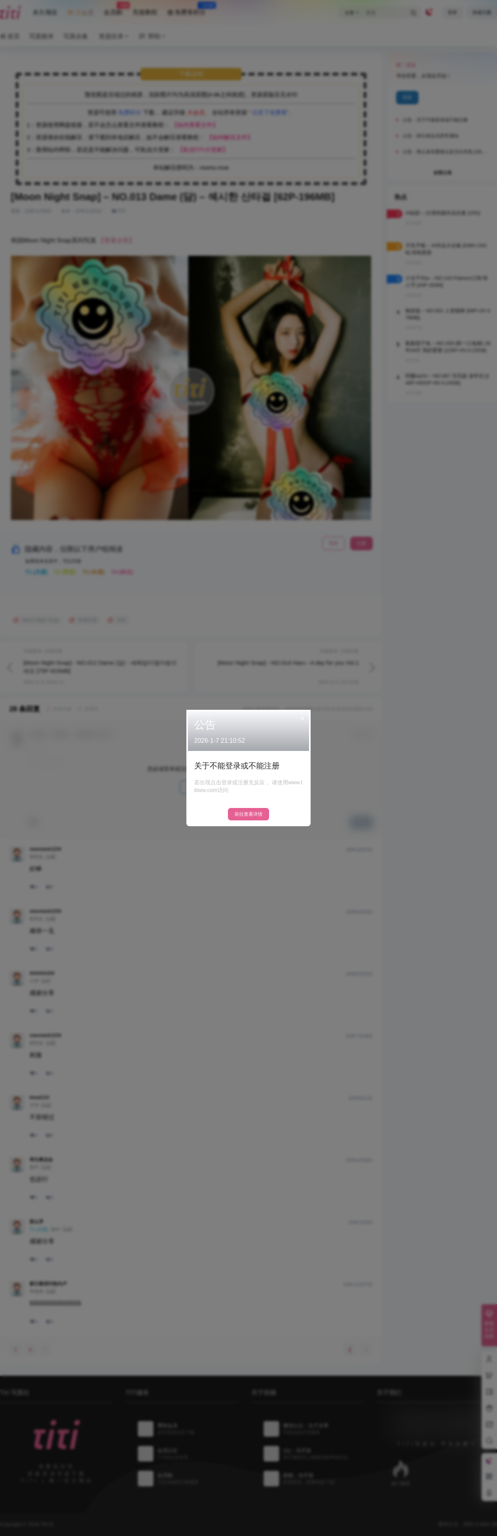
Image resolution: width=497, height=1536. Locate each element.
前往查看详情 (248, 814)
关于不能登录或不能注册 (237, 765)
